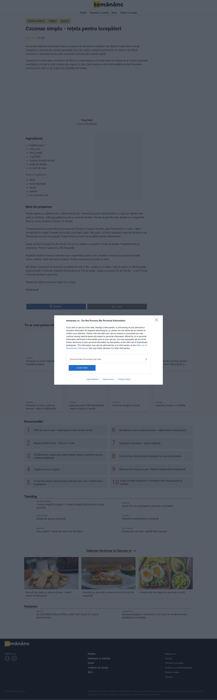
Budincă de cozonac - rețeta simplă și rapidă (127, 363)
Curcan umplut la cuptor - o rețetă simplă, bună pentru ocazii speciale (70, 506)
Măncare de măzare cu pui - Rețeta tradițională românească (152, 469)
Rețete (83, 12)
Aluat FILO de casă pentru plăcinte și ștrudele (147, 506)
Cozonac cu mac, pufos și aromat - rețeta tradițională (41, 407)
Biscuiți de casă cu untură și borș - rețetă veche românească (152, 430)
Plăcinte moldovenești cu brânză (140, 519)
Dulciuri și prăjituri (36, 21)
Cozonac (67, 21)
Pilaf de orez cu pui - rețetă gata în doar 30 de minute (63, 430)
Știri (90, 672)
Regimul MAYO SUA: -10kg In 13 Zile (54, 443)
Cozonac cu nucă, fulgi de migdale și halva (40, 363)
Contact (169, 677)
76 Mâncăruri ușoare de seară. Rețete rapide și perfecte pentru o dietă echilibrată (68, 457)
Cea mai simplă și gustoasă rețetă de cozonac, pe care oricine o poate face (84, 364)
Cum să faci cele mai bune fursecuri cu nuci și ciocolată (150, 456)
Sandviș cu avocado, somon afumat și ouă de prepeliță (108, 594)
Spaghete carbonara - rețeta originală (139, 443)
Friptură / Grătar (43, 502)
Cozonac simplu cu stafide (170, 405)
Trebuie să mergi (128, 12)
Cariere (168, 659)
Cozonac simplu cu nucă (126, 405)
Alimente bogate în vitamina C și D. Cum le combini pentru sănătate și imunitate (154, 616)
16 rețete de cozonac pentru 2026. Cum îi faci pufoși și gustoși (171, 364)
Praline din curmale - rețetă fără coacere (144, 531)
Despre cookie (172, 672)
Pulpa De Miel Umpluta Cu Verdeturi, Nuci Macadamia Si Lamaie (151, 483)
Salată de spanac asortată (51, 519)
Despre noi (170, 654)
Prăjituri (54, 21)
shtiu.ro (39, 612)
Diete (114, 12)
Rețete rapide (42, 516)
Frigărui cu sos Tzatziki (46, 470)
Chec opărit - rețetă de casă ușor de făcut (59, 531)
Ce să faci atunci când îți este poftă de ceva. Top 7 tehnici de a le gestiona (68, 483)
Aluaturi (125, 503)
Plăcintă (125, 516)
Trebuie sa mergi (98, 668)
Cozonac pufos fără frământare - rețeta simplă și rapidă (86, 407)
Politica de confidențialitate (178, 668)
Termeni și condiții (174, 663)
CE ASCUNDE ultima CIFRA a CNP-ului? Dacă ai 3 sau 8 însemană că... (67, 616)
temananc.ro (127, 612)
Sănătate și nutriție (99, 12)
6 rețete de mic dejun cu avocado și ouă (162, 592)
